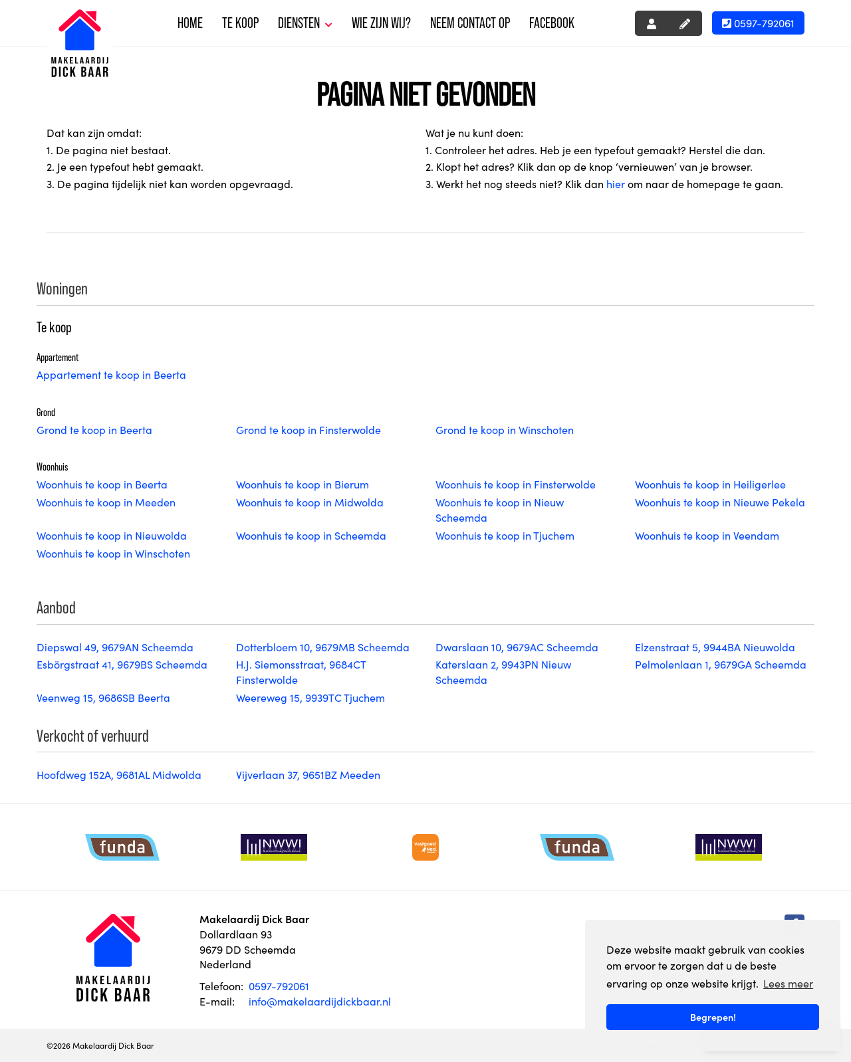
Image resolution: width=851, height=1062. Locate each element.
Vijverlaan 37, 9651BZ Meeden (308, 774)
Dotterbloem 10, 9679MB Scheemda (323, 646)
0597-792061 (758, 22)
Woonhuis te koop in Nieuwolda (112, 535)
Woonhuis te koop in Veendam (707, 535)
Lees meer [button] (788, 983)
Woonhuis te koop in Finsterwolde (515, 484)
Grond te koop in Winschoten (504, 429)
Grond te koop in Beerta (94, 429)
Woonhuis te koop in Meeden (106, 501)
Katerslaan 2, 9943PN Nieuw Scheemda (503, 672)
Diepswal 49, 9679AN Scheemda (115, 646)
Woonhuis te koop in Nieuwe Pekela (720, 501)
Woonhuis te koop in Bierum (302, 484)
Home (190, 23)
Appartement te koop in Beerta (111, 374)
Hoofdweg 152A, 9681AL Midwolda (119, 774)
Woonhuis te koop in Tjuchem (504, 535)
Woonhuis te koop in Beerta (102, 484)
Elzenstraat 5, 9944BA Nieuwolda (715, 646)
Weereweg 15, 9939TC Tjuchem (310, 697)
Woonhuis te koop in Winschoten (113, 553)
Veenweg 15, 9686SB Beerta (103, 697)
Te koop (240, 23)
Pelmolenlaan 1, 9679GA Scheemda (720, 664)
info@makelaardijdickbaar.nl (320, 1001)
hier (615, 183)
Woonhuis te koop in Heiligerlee (710, 484)
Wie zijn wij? (381, 23)
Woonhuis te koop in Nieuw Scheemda (499, 509)
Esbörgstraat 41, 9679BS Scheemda (122, 664)
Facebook (551, 23)
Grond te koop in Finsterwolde (308, 429)
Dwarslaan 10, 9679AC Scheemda (516, 646)
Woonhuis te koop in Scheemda (311, 535)
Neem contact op (470, 23)
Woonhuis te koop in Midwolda (310, 501)
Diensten (305, 23)
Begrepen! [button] (713, 1016)
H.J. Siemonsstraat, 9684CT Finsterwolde (301, 672)
